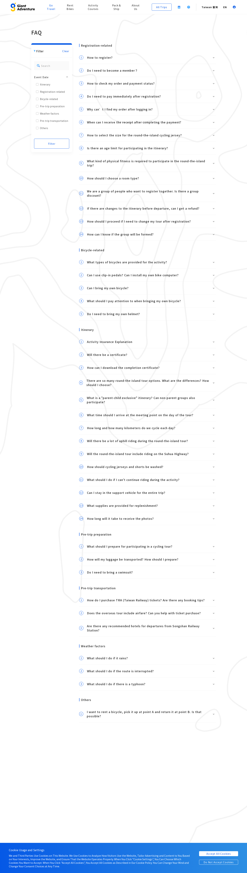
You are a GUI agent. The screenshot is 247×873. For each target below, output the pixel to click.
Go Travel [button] (51, 7)
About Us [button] (136, 7)
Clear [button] (65, 51)
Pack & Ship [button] (116, 7)
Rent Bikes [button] (70, 7)
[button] (23, 7)
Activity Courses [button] (93, 7)
